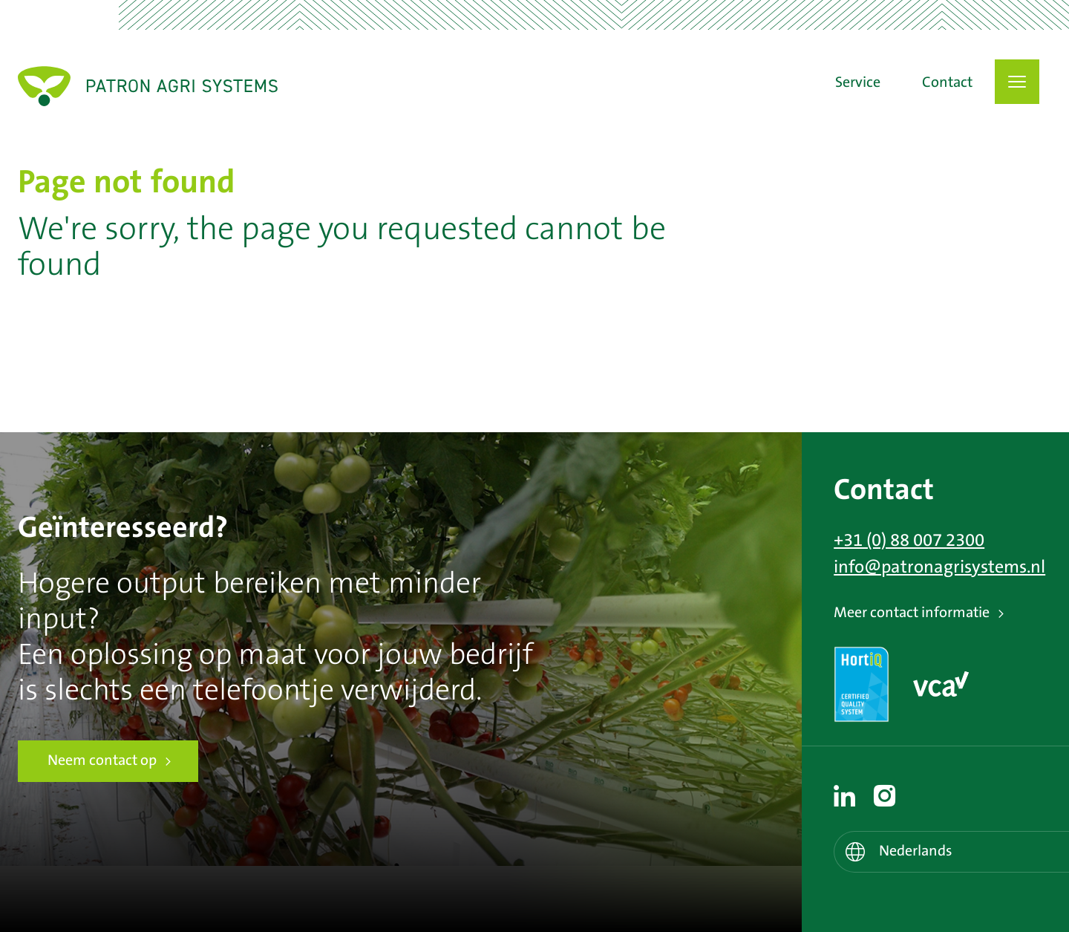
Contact (947, 83)
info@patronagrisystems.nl (939, 567)
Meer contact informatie (912, 613)
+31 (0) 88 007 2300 (909, 540)
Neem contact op (102, 760)
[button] (1017, 81)
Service (857, 83)
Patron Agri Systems (148, 86)
